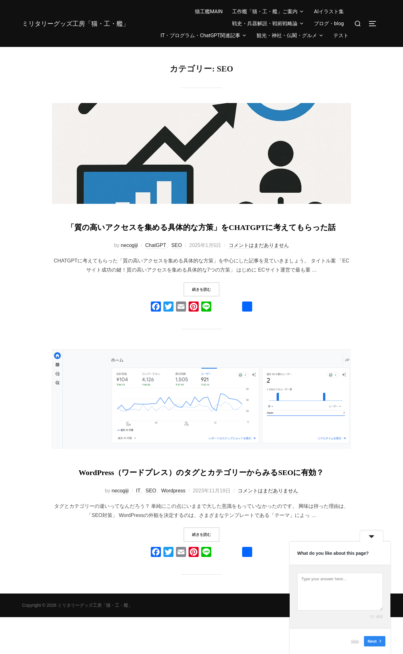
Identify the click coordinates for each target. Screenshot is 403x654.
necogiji (129, 264)
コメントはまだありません (259, 264)
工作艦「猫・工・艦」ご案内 (268, 11)
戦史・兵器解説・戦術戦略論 (268, 23)
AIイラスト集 (329, 11)
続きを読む (205, 307)
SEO (176, 264)
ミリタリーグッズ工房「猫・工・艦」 (76, 23)
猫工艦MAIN (209, 11)
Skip (355, 641)
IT (138, 528)
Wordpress (173, 528)
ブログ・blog (329, 23)
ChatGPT (155, 264)
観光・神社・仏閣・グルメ (290, 35)
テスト (341, 35)
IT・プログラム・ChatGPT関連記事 (204, 35)
